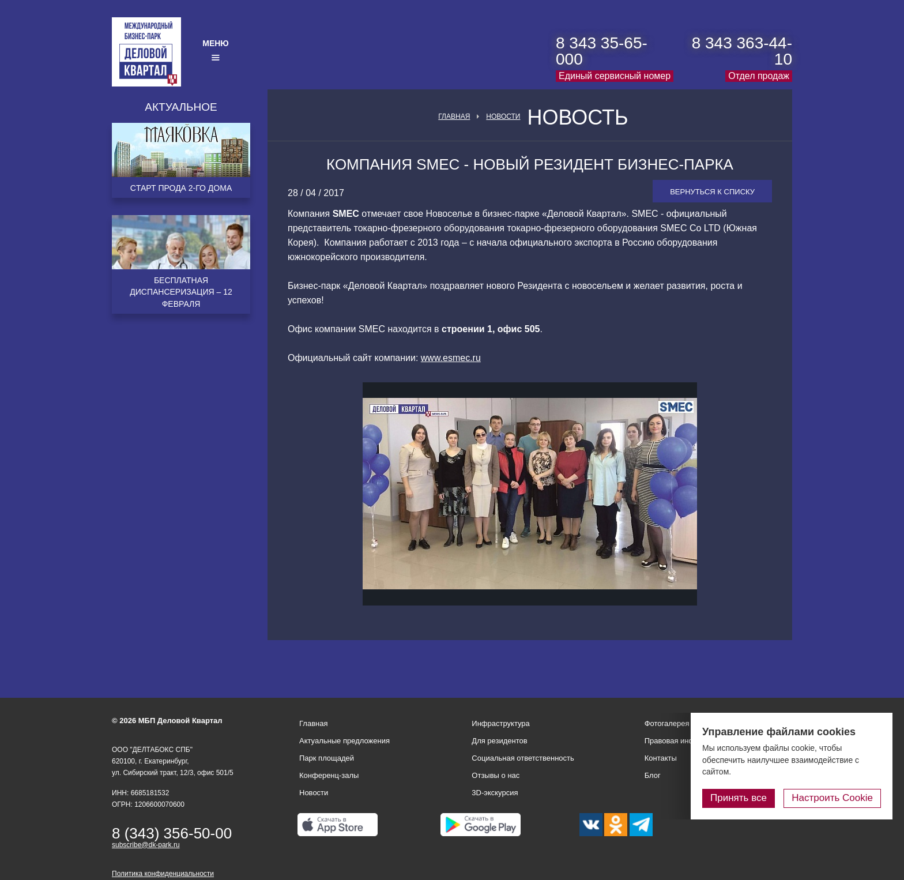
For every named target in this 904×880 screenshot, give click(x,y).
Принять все (738, 797)
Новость (577, 117)
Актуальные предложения (344, 740)
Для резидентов (499, 740)
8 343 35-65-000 (601, 51)
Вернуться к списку (712, 191)
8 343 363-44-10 (742, 51)
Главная (454, 116)
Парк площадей (326, 758)
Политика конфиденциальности (163, 874)
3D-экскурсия (495, 792)
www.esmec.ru (451, 358)
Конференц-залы (329, 775)
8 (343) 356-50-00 (172, 833)
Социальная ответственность (523, 758)
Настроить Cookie (832, 797)
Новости (503, 116)
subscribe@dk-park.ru (146, 845)
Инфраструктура (500, 723)
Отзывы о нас (495, 775)
